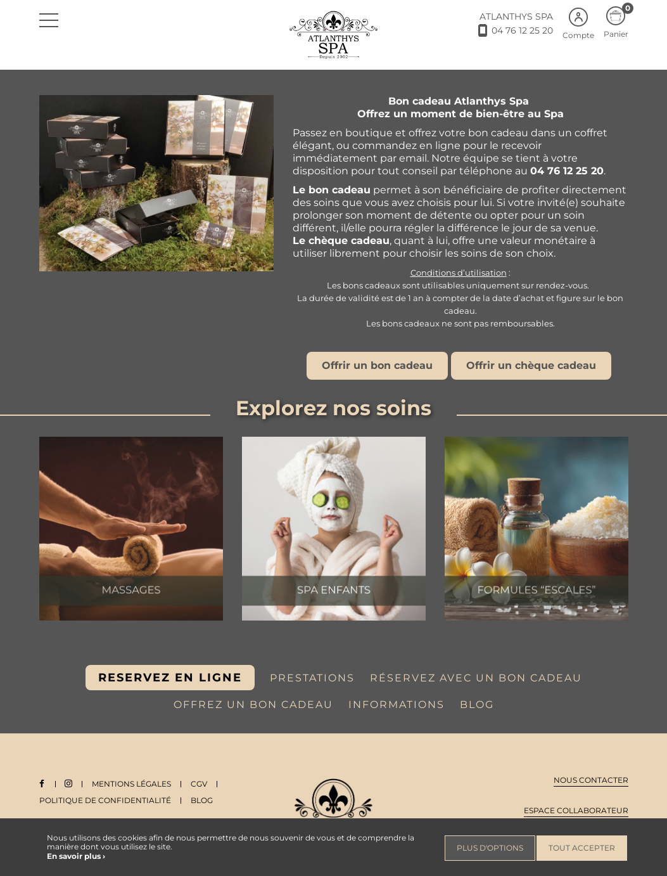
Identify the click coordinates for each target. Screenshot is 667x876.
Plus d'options (490, 848)
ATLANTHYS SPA (516, 16)
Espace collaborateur (576, 810)
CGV (201, 784)
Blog (202, 800)
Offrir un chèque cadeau (531, 365)
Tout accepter (582, 848)
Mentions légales (133, 784)
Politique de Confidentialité (105, 800)
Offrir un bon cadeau (377, 365)
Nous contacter (591, 780)
